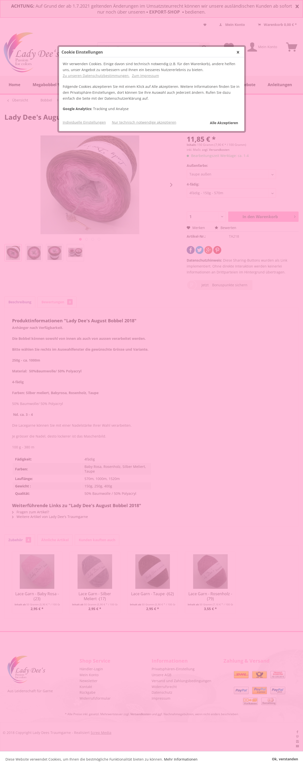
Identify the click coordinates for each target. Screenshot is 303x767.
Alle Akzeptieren (224, 122)
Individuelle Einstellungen (84, 122)
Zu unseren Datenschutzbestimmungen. (96, 75)
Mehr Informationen (181, 759)
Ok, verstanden (285, 759)
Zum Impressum (145, 75)
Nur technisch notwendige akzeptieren (144, 122)
